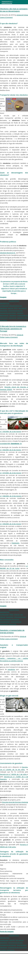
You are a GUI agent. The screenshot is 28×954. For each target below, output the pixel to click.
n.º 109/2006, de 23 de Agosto (10, 524)
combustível (4, 306)
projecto (3, 950)
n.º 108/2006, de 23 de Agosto (11, 496)
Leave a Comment (6, 17)
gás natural (22, 308)
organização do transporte (17, 947)
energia (10, 308)
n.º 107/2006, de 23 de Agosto (10, 473)
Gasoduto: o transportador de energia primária (12, 631)
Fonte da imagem (7, 931)
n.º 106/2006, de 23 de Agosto (10, 450)
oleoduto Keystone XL (7, 253)
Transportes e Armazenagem (6, 2)
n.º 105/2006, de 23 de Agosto (10, 431)
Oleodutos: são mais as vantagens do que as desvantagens (14, 10)
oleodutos (12, 315)
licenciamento (5, 622)
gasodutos (3, 311)
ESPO (16, 308)
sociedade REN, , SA (11, 444)
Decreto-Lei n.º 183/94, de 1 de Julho (13, 774)
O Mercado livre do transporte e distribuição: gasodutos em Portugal (13, 328)
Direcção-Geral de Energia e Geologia (15, 802)
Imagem (3, 297)
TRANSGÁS (15, 543)
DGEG (11, 615)
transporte (12, 318)
